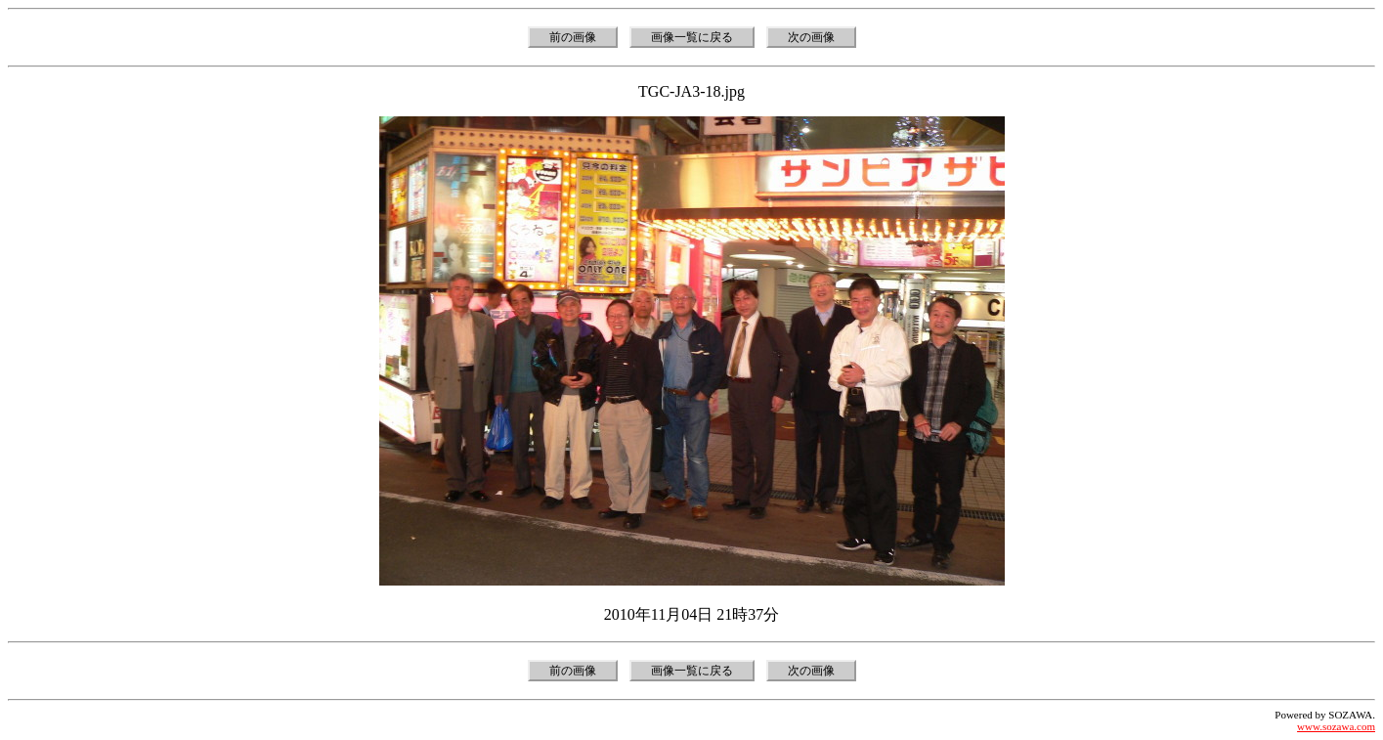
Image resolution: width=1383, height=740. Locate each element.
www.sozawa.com (1336, 726)
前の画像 (572, 37)
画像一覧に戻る (692, 37)
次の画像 (811, 37)
